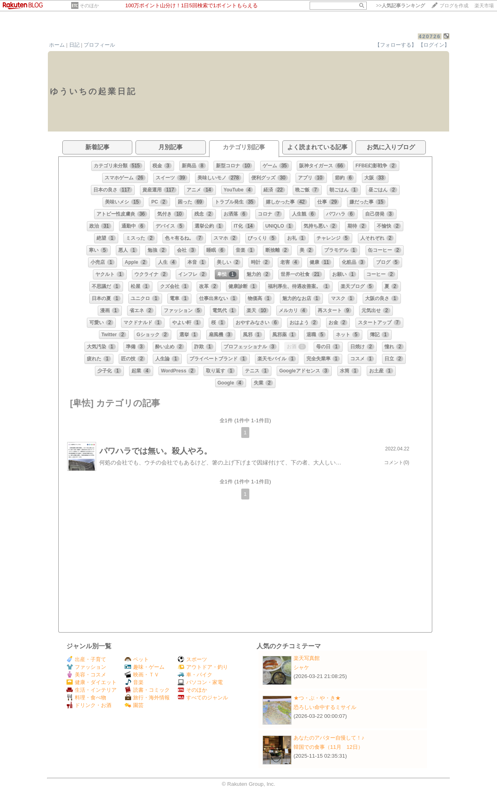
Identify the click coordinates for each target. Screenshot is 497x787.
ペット (137, 659)
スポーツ (192, 659)
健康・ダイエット (91, 682)
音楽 (134, 682)
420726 (430, 36)
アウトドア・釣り (203, 667)
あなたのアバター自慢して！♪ (329, 738)
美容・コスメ (86, 675)
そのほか (89, 5)
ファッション (86, 667)
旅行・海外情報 (147, 698)
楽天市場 (484, 5)
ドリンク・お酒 (88, 705)
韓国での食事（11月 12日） (328, 747)
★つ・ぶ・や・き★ (317, 698)
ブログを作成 (453, 5)
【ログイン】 (434, 45)
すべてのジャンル (203, 698)
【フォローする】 (396, 45)
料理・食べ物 (86, 698)
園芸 (134, 705)
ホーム (57, 45)
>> (400, 5)
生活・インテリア (91, 690)
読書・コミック (147, 690)
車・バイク (195, 675)
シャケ (301, 667)
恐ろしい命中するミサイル (325, 707)
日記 (74, 45)
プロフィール (99, 45)
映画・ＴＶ (142, 675)
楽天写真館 (307, 658)
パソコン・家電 (200, 682)
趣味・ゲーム (144, 667)
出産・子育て (86, 659)
